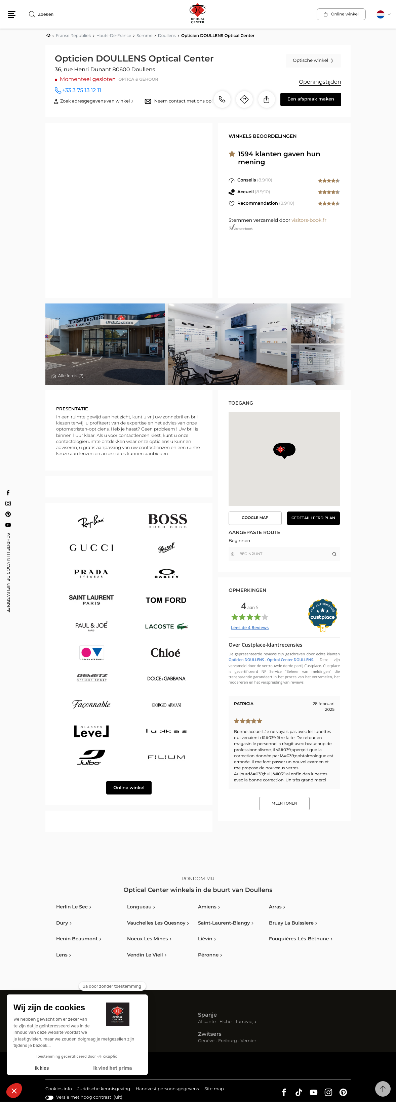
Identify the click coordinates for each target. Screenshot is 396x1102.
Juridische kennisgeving (103, 1089)
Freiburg (227, 1041)
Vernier (248, 1041)
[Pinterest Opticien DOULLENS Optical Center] (8, 513)
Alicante (207, 1022)
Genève (206, 1041)
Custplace (312, 665)
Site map (214, 1089)
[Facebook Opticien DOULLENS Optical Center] (8, 492)
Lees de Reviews (250, 627)
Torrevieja (245, 1022)
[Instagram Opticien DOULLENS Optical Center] (8, 503)
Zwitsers (210, 1034)
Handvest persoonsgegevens (167, 1089)
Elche (226, 1022)
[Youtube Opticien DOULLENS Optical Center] (8, 524)
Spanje (207, 1015)
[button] (11, 14)
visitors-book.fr (308, 220)
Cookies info (58, 1089)
